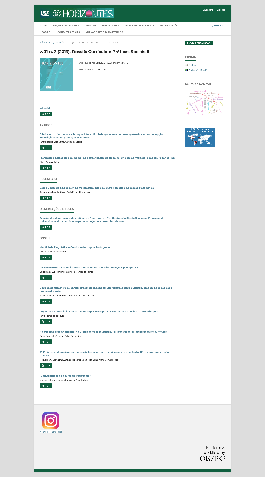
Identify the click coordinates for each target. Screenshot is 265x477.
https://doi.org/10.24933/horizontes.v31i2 (106, 62)
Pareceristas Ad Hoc (138, 25)
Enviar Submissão (199, 43)
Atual (43, 25)
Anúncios (90, 25)
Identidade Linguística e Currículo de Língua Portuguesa (75, 247)
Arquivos (55, 42)
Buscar (217, 25)
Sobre (46, 32)
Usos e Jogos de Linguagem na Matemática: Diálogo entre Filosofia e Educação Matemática (97, 187)
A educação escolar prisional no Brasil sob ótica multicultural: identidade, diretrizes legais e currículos (103, 331)
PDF (47, 114)
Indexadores (110, 25)
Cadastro (208, 9)
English (192, 65)
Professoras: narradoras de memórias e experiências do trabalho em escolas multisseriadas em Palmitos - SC (107, 157)
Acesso (221, 9)
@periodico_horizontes (51, 431)
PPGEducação (168, 25)
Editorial (45, 108)
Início (43, 42)
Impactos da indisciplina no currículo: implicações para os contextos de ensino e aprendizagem (99, 311)
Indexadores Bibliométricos (104, 32)
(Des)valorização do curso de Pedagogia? (65, 375)
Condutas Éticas (68, 32)
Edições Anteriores (65, 25)
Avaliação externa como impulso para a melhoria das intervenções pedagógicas (89, 267)
